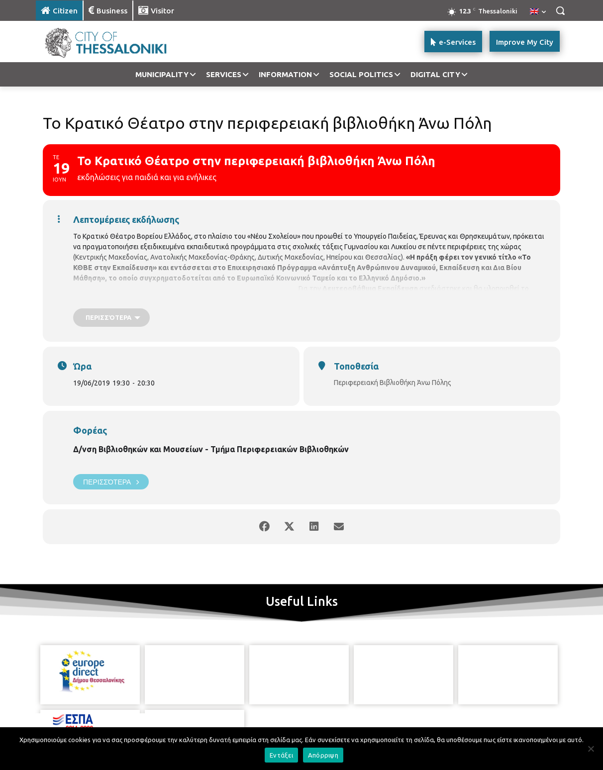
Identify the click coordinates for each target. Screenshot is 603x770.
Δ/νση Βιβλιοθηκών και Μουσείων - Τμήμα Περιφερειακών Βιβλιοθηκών (211, 449)
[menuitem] (537, 12)
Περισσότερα (111, 482)
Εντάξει (281, 755)
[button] (560, 10)
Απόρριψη (323, 755)
